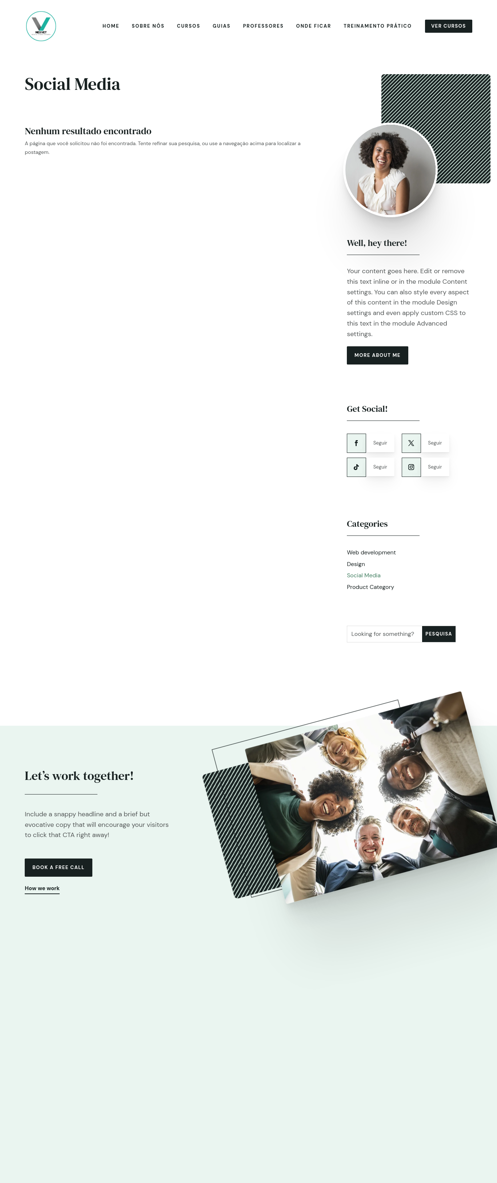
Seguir (382, 447)
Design (356, 569)
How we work (43, 896)
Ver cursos (447, 27)
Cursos (187, 27)
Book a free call (60, 874)
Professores (261, 27)
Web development (371, 558)
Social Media (364, 581)
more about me (379, 358)
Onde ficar (311, 27)
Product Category (370, 593)
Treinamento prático (376, 27)
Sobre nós (146, 27)
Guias (220, 27)
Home (109, 27)
